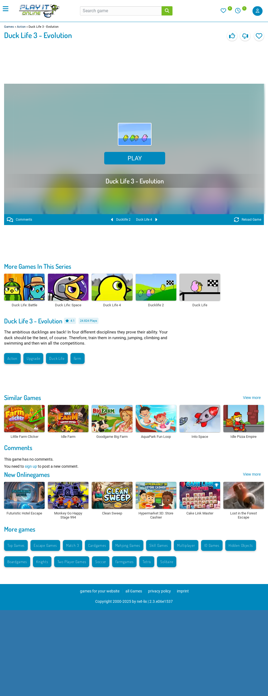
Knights (42, 561)
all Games (133, 591)
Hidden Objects (241, 545)
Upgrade (33, 358)
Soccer (100, 561)
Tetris (147, 561)
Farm (77, 358)
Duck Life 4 (146, 219)
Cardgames (97, 545)
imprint (183, 591)
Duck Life (56, 358)
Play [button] (135, 158)
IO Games (211, 545)
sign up (31, 466)
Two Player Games (71, 561)
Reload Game (247, 219)
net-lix (142, 601)
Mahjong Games (127, 545)
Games (9, 27)
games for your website (99, 591)
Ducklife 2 (121, 219)
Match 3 (72, 545)
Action (21, 27)
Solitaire (166, 561)
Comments (19, 219)
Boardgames (17, 561)
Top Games (15, 545)
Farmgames (124, 561)
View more (252, 397)
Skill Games (158, 545)
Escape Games (45, 545)
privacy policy (159, 591)
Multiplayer (186, 545)
